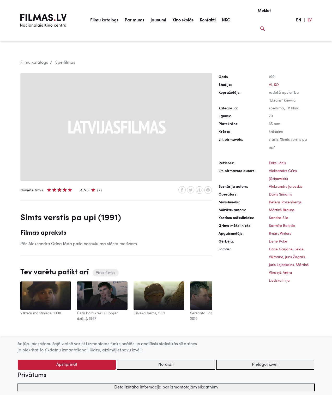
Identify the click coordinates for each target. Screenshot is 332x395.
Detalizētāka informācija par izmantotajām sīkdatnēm (166, 387)
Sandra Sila (278, 218)
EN (298, 20)
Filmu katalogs (104, 20)
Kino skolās (183, 20)
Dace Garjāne (281, 249)
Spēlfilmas (65, 63)
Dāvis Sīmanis (280, 194)
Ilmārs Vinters (280, 233)
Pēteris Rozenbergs (285, 202)
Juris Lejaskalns (281, 265)
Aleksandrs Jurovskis (285, 186)
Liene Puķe (278, 241)
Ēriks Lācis (277, 163)
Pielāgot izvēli (265, 365)
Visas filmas (105, 273)
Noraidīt (166, 365)
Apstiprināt (66, 365)
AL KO (274, 85)
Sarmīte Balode (282, 226)
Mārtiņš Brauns (281, 210)
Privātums (31, 375)
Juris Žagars (295, 257)
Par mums (134, 20)
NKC (226, 20)
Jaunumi (158, 20)
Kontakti (208, 20)
